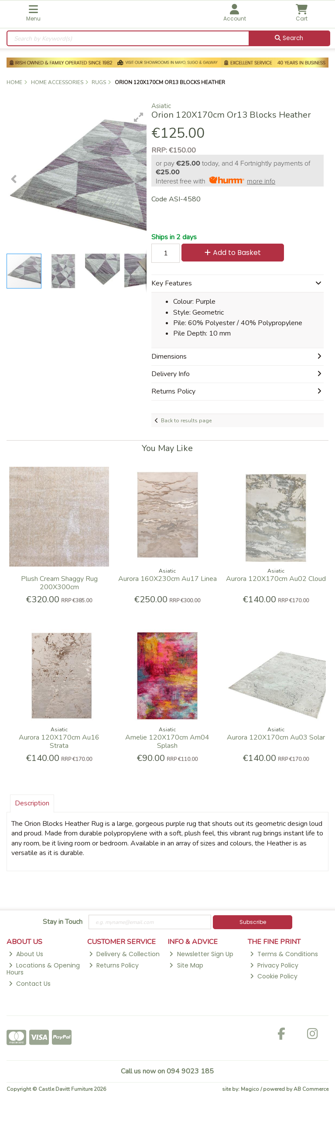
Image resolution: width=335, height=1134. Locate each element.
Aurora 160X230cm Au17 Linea (167, 579)
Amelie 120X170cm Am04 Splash (167, 741)
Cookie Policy (273, 976)
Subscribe (252, 922)
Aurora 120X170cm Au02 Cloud (276, 579)
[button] (139, 117)
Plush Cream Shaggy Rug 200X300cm (59, 583)
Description (32, 803)
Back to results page (186, 420)
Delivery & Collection (124, 954)
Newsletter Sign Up (201, 954)
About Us (26, 954)
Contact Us (30, 983)
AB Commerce (311, 1089)
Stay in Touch (62, 922)
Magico (250, 1089)
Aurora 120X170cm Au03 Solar (276, 737)
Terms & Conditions (284, 954)
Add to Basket (233, 253)
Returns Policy (114, 965)
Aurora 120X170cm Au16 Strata (59, 741)
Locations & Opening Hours (43, 969)
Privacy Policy (274, 965)
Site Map (186, 965)
